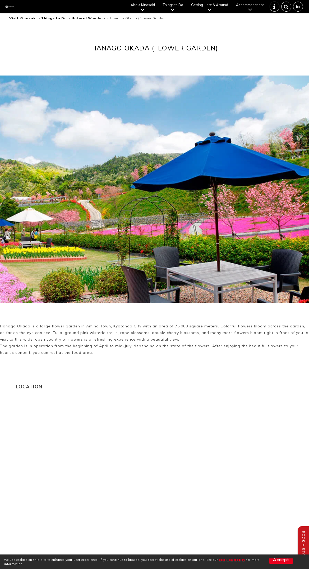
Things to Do (173, 9)
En (299, 11)
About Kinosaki (143, 9)
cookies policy (232, 560)
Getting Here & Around (210, 9)
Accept (272, 561)
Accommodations (251, 9)
